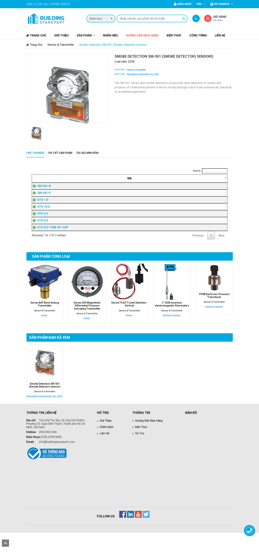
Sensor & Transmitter (60, 44)
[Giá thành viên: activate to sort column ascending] (179, 178)
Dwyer (44, 326)
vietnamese (220, 4)
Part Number (35, 152)
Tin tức (139, 444)
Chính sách (106, 437)
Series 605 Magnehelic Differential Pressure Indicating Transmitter (87, 316)
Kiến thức (174, 35)
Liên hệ (220, 35)
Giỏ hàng (223, 18)
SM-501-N (40, 186)
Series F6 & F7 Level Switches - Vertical (129, 315)
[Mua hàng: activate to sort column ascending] (212, 178)
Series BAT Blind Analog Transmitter (44, 315)
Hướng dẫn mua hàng (142, 35)
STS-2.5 (39, 221)
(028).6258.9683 (51, 447)
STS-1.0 (39, 205)
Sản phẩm (84, 35)
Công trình (198, 35)
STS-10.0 (40, 213)
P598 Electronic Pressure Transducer (214, 306)
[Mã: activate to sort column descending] (57, 178)
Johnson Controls (172, 326)
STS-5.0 (39, 229)
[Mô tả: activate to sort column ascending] (121, 178)
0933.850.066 (48, 442)
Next (221, 246)
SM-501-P (40, 196)
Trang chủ (36, 35)
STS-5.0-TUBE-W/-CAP (49, 237)
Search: (210, 170)
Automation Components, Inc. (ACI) (143, 74)
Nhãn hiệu (110, 35)
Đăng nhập (179, 187)
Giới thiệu (61, 35)
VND (199, 4)
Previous (198, 246)
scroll (5, 543)
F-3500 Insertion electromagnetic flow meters (172, 315)
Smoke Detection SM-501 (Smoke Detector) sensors (44, 396)
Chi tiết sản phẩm (60, 152)
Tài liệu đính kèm (87, 152)
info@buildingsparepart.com (57, 452)
